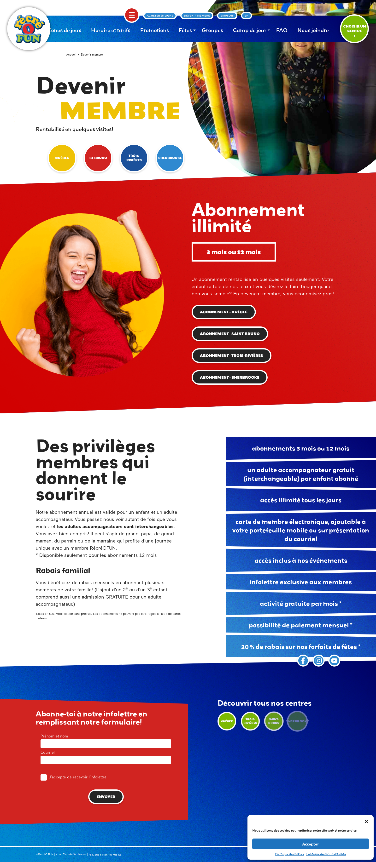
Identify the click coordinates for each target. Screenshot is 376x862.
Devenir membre (197, 15)
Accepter (310, 843)
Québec (62, 158)
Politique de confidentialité (326, 854)
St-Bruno (98, 158)
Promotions (154, 30)
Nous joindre (313, 30)
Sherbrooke (170, 158)
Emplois (227, 15)
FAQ (282, 30)
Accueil (71, 54)
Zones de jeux (64, 30)
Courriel (106, 756)
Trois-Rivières (134, 158)
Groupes (212, 30)
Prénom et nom (106, 740)
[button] (366, 821)
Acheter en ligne (160, 15)
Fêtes (185, 30)
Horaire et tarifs (110, 30)
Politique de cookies (289, 854)
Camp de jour (249, 30)
